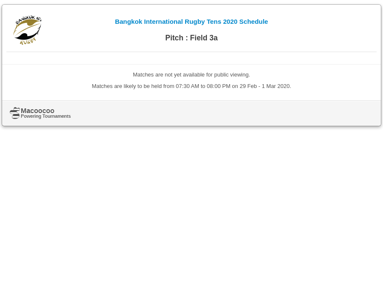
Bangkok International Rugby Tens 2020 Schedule (191, 21)
